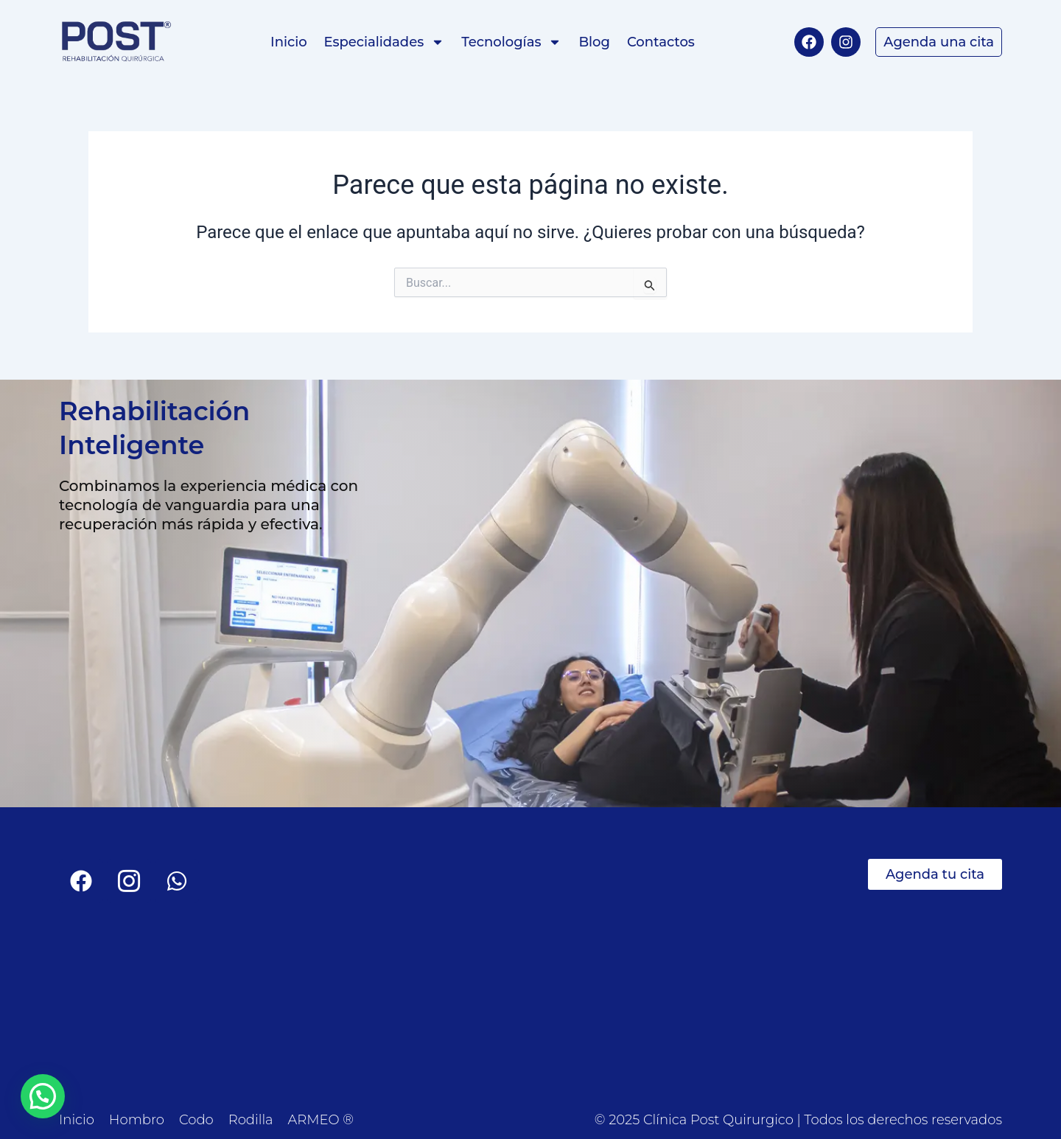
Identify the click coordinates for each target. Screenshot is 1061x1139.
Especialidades (384, 42)
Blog (594, 42)
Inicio (288, 42)
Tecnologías (511, 42)
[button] (43, 1096)
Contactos (661, 42)
